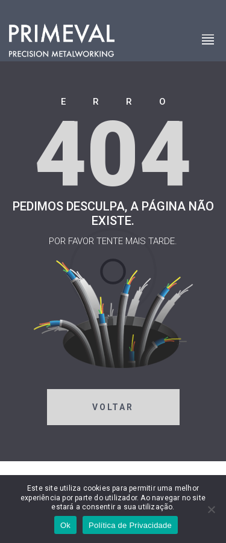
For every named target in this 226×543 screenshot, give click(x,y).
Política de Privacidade (130, 525)
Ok (65, 525)
